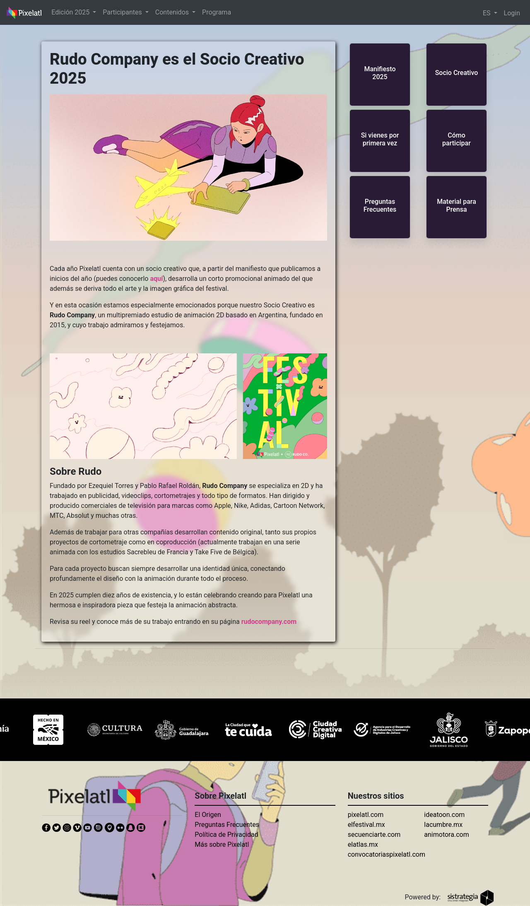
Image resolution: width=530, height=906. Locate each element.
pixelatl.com (366, 815)
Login (512, 13)
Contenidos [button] (172, 12)
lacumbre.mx (443, 825)
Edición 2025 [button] (71, 12)
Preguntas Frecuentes (227, 825)
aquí (156, 279)
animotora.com (446, 834)
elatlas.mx (363, 844)
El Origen (208, 815)
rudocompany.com (268, 622)
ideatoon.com (444, 815)
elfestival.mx (366, 825)
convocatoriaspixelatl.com (386, 854)
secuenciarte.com (374, 834)
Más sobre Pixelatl (222, 844)
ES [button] (487, 13)
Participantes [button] (123, 12)
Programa (216, 12)
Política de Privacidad (226, 834)
